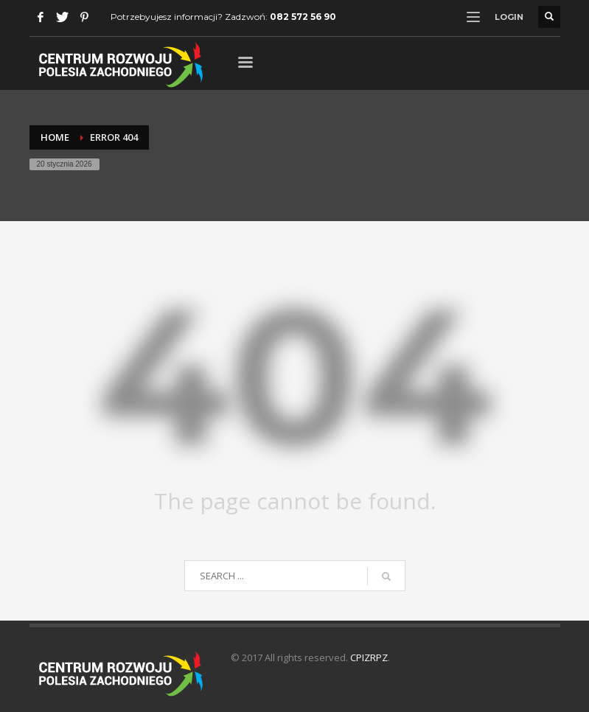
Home (55, 137)
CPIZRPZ (369, 657)
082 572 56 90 (303, 16)
